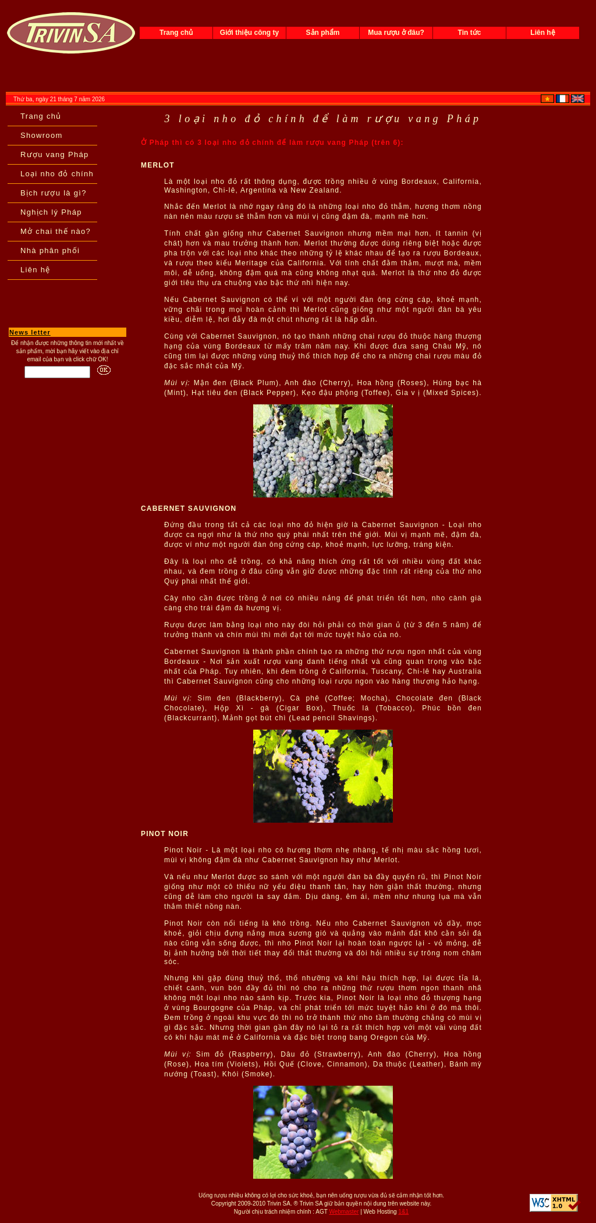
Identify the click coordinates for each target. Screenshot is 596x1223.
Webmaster (344, 1211)
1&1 (403, 1211)
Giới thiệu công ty (249, 33)
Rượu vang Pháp (54, 154)
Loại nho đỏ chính (57, 173)
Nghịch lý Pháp (51, 212)
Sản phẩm (323, 33)
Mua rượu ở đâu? (396, 33)
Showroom (41, 135)
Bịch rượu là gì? (53, 193)
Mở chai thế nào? (55, 231)
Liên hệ (542, 33)
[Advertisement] (67, 413)
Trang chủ (176, 33)
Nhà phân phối (50, 250)
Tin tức (469, 33)
